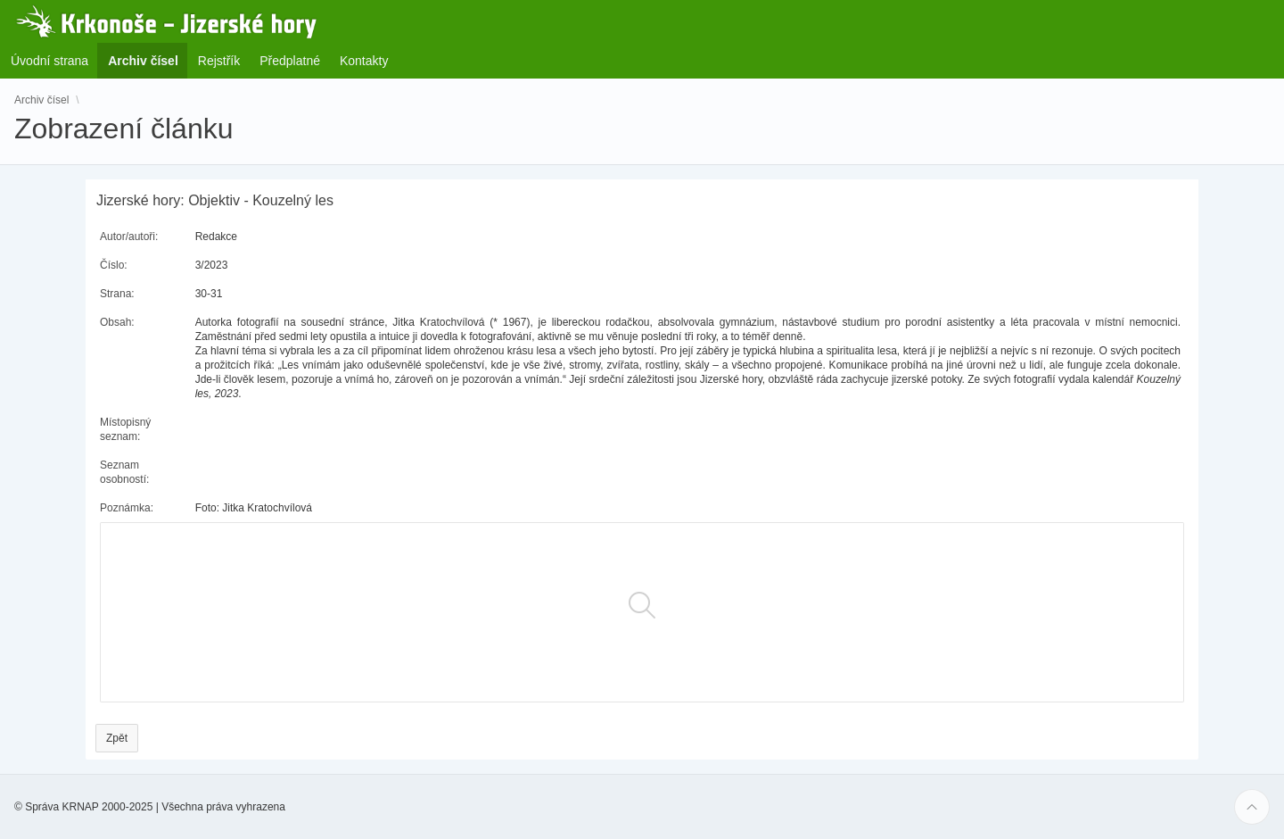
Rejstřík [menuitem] (219, 61)
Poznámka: (126, 508)
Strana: (117, 293)
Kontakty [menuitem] (364, 61)
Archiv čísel (41, 100)
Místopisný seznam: (125, 429)
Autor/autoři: (129, 236)
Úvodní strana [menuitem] (49, 61)
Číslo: (114, 265)
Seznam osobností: (124, 472)
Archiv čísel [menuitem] (148, 60)
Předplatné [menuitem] (289, 61)
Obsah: (117, 322)
